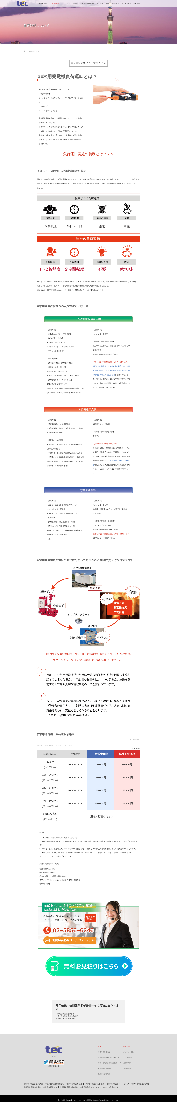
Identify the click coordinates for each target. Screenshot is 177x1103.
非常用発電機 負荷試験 (140, 1084)
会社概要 (137, 3)
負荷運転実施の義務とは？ (107, 1068)
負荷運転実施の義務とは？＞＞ (88, 154)
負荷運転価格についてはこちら (88, 63)
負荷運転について (58, 3)
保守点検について (103, 3)
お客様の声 (116, 3)
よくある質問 (126, 3)
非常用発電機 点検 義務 (69, 1087)
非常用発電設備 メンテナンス (118, 1084)
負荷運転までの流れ (104, 1074)
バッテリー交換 (72, 3)
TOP (99, 1046)
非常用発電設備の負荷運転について (110, 1063)
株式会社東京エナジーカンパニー (109, 1100)
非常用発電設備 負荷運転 (54, 1084)
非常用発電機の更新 (87, 3)
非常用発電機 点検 (50, 1087)
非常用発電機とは (43, 3)
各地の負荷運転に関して (112, 1087)
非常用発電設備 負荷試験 (33, 1084)
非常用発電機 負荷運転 (32, 1087)
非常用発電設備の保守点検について (110, 1057)
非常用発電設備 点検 (74, 1084)
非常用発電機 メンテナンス (90, 1087)
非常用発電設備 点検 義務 (94, 1084)
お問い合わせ (127, 1068)
